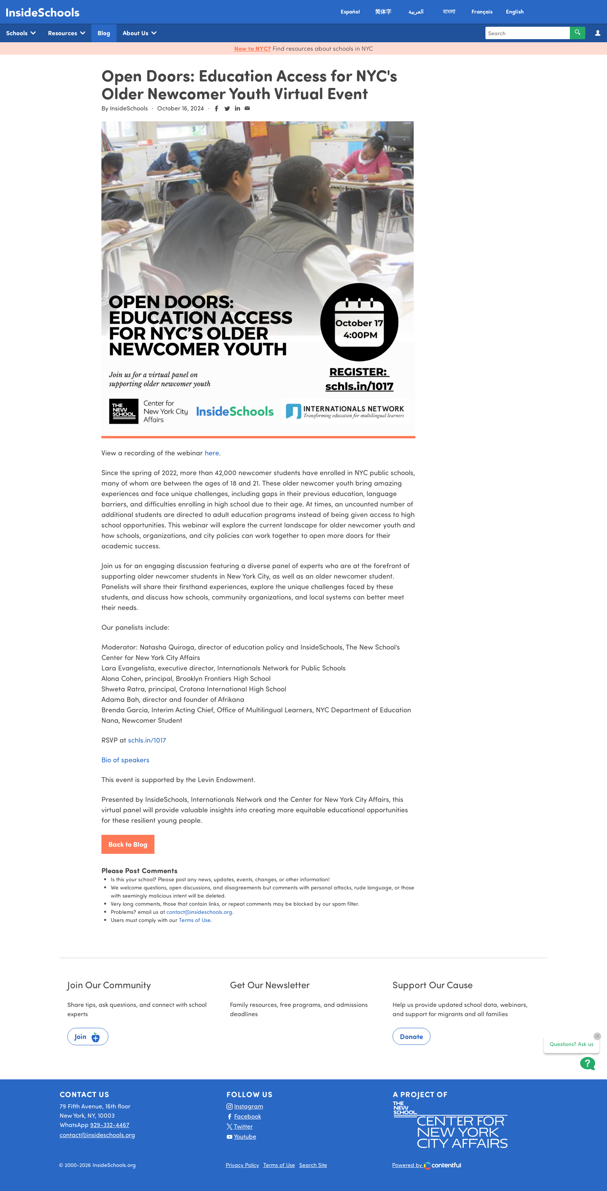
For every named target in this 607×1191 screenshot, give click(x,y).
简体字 (383, 11)
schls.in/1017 (147, 740)
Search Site (313, 1165)
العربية (416, 11)
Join (88, 1037)
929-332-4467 (109, 1124)
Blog (104, 33)
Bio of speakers (125, 759)
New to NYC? (252, 48)
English (515, 11)
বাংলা (449, 11)
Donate (411, 1036)
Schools (21, 33)
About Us (139, 33)
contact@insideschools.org (199, 911)
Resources (66, 33)
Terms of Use (195, 920)
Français (482, 11)
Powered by (426, 1165)
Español (350, 11)
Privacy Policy (242, 1165)
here (212, 452)
